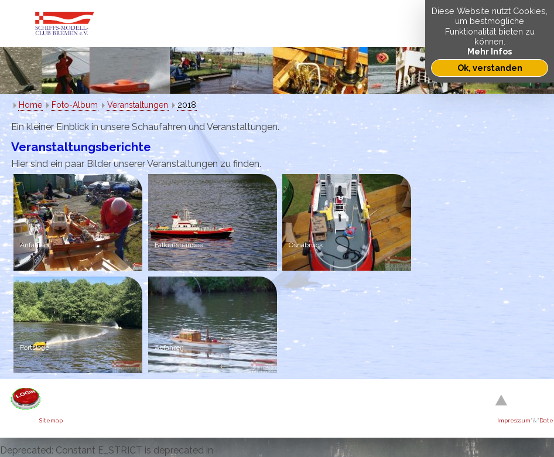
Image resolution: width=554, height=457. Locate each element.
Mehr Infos (489, 51)
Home (30, 105)
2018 (186, 105)
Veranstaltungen (137, 105)
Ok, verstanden (489, 68)
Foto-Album (75, 105)
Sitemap (51, 420)
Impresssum (514, 420)
